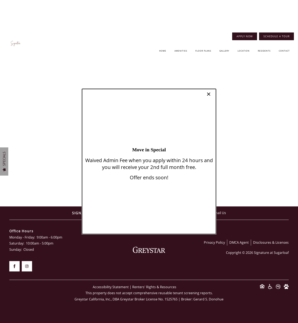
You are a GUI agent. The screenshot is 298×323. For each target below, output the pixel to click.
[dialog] (149, 161)
